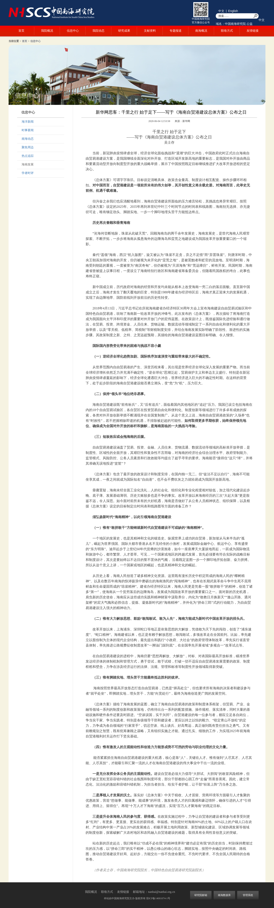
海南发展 (28, 164)
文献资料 (150, 30)
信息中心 (73, 30)
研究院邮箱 (200, 895)
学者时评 (28, 173)
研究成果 (124, 30)
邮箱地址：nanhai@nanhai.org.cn (154, 891)
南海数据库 (224, 895)
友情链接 (253, 30)
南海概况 (201, 30)
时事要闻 (28, 130)
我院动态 (98, 30)
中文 (221, 11)
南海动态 (28, 138)
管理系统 (248, 895)
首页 (21, 30)
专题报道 (176, 30)
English (233, 11)
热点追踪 (28, 156)
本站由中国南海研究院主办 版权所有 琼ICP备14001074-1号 (137, 898)
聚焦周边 (28, 147)
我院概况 (47, 30)
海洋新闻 (28, 121)
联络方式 (227, 30)
